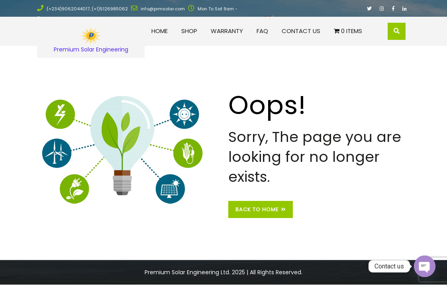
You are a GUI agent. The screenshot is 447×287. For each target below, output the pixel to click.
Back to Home (260, 209)
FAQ (262, 31)
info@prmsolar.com (158, 9)
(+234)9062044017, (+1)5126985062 (82, 9)
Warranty (227, 31)
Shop (189, 31)
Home (159, 31)
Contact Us (301, 31)
